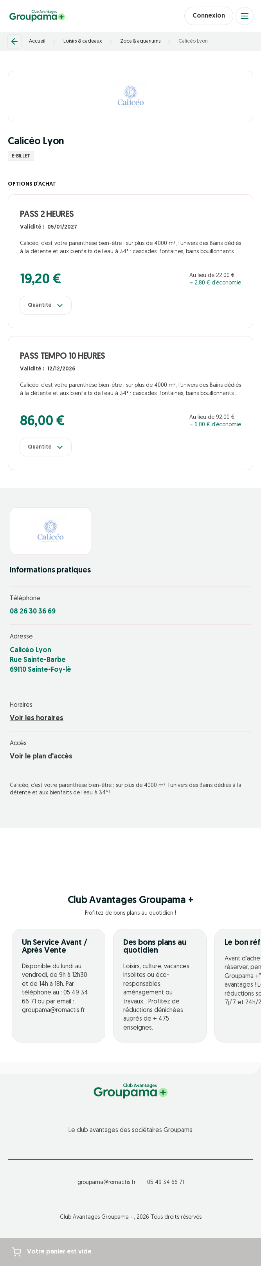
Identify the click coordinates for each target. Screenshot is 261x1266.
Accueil (37, 41)
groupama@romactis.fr (106, 1183)
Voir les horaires (36, 718)
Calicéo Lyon (193, 41)
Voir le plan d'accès (41, 756)
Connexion (209, 16)
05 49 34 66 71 (165, 1183)
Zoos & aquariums (140, 41)
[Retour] (14, 41)
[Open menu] (244, 16)
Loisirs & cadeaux (82, 41)
